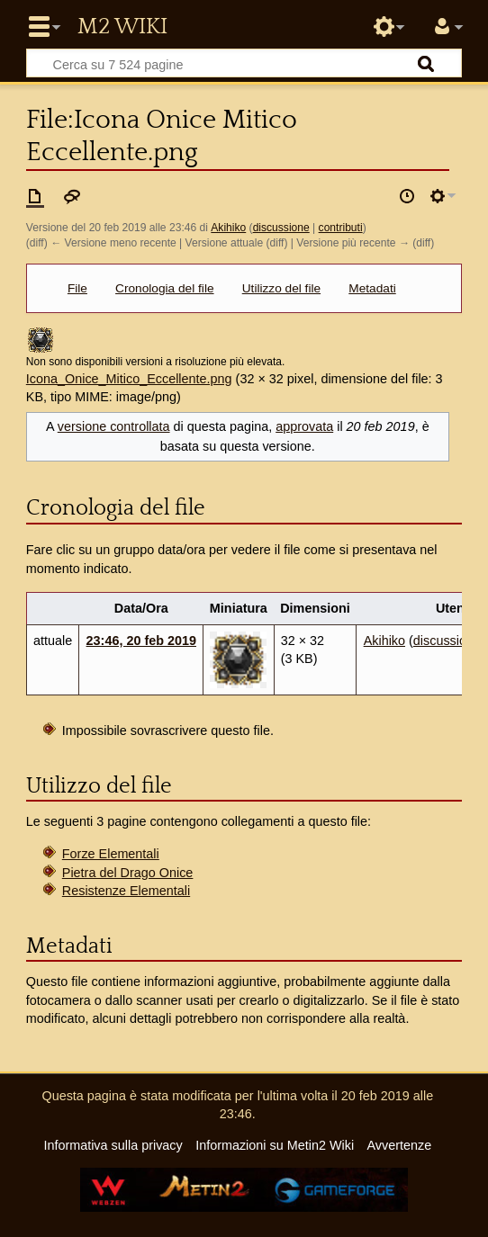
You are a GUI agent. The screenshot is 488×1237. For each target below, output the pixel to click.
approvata (304, 426)
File (77, 288)
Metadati (371, 288)
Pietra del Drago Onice (128, 872)
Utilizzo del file (281, 288)
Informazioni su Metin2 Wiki (274, 1145)
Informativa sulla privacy (112, 1145)
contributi (341, 227)
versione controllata (114, 426)
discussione (281, 227)
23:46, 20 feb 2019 (141, 640)
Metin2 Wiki (122, 27)
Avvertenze (398, 1145)
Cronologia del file (164, 288)
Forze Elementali (110, 854)
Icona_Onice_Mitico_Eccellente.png (129, 379)
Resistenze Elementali (126, 890)
